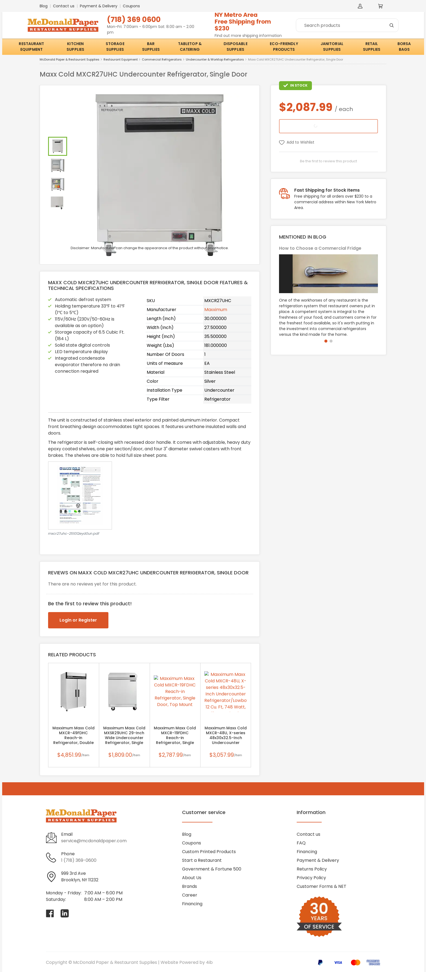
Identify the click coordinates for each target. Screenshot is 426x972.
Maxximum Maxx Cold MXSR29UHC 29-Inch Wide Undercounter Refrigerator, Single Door (124, 738)
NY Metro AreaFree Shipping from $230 (243, 22)
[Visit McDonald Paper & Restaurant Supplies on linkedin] (65, 913)
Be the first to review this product (328, 161)
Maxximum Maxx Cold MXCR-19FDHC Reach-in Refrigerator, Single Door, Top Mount (175, 738)
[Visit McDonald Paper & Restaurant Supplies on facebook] (50, 913)
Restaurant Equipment (121, 60)
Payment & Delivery (98, 6)
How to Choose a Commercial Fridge (320, 248)
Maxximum (215, 309)
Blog (44, 6)
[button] (325, 341)
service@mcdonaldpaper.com (94, 841)
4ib (209, 962)
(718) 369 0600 (134, 19)
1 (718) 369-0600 (78, 860)
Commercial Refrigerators (162, 60)
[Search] (347, 25)
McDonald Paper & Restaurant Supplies (69, 60)
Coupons (131, 6)
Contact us (63, 6)
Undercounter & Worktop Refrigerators (215, 60)
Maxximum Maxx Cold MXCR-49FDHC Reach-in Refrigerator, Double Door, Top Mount (73, 738)
